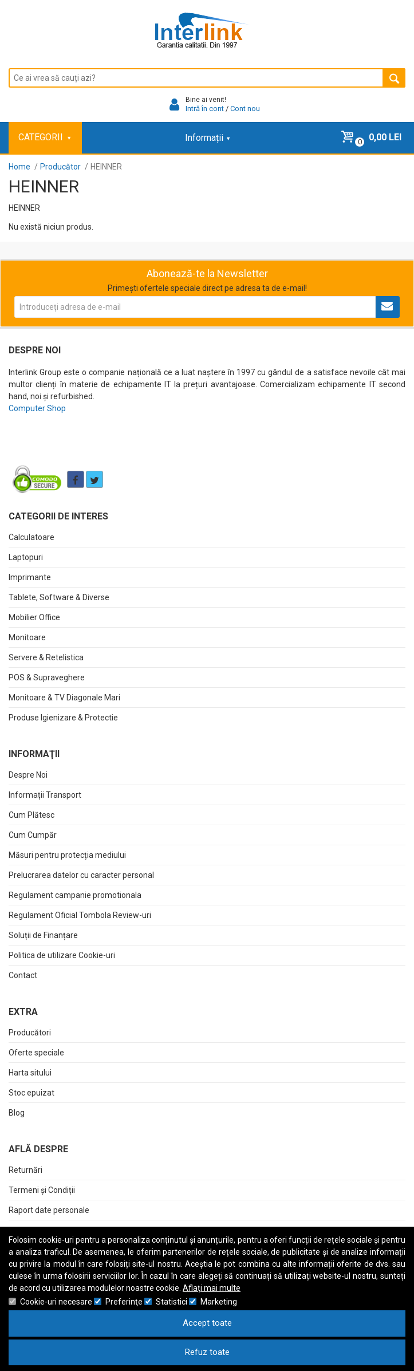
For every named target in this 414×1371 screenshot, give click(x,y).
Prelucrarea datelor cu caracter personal (81, 875)
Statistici (171, 1301)
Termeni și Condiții (42, 1190)
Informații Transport (45, 794)
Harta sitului (30, 1072)
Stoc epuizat (31, 1092)
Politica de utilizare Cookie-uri (62, 955)
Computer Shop (37, 408)
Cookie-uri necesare (56, 1301)
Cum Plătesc (31, 815)
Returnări (25, 1170)
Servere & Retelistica (46, 657)
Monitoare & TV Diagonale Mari (64, 697)
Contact (23, 975)
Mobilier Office (34, 617)
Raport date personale (49, 1210)
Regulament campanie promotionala (75, 895)
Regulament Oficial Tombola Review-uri (80, 915)
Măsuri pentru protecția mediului (67, 855)
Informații (207, 137)
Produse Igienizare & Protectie (63, 717)
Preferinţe (124, 1301)
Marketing (218, 1301)
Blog (17, 1112)
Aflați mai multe (211, 1288)
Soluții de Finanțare (43, 935)
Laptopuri (26, 557)
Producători (30, 1032)
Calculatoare (31, 537)
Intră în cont (205, 108)
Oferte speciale (36, 1052)
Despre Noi (28, 774)
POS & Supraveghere (47, 677)
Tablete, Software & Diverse (59, 597)
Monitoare (27, 637)
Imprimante (30, 577)
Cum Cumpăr (33, 835)
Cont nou (245, 108)
